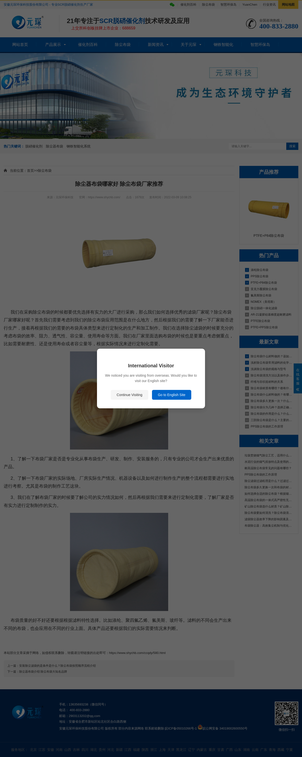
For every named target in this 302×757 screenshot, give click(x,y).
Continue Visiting (129, 395)
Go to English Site (171, 395)
